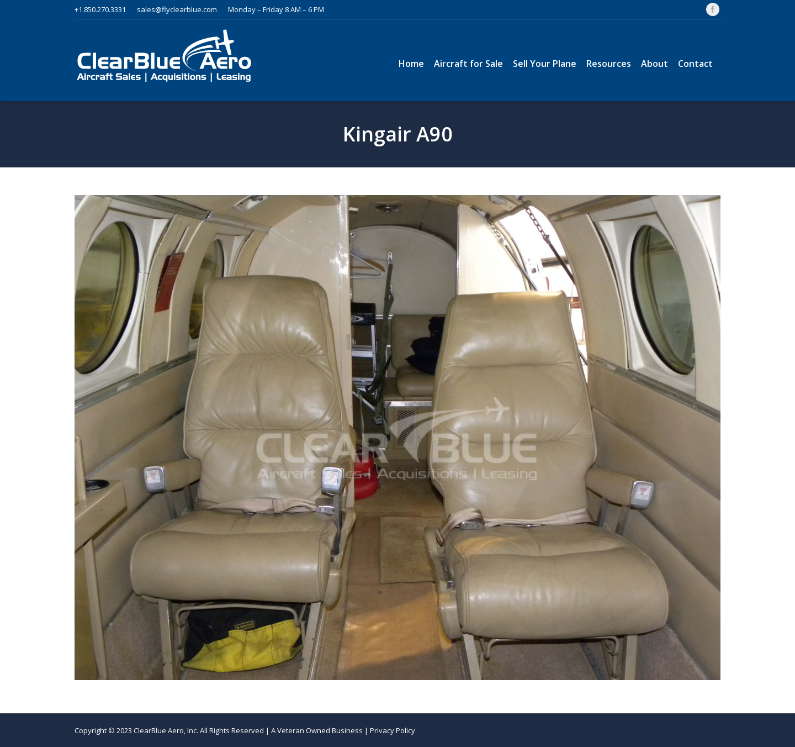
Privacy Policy (392, 730)
